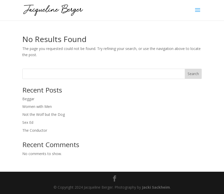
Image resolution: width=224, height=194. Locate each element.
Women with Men (37, 106)
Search (193, 73)
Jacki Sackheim (156, 187)
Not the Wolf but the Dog (43, 114)
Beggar (28, 98)
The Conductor (34, 130)
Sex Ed (27, 122)
